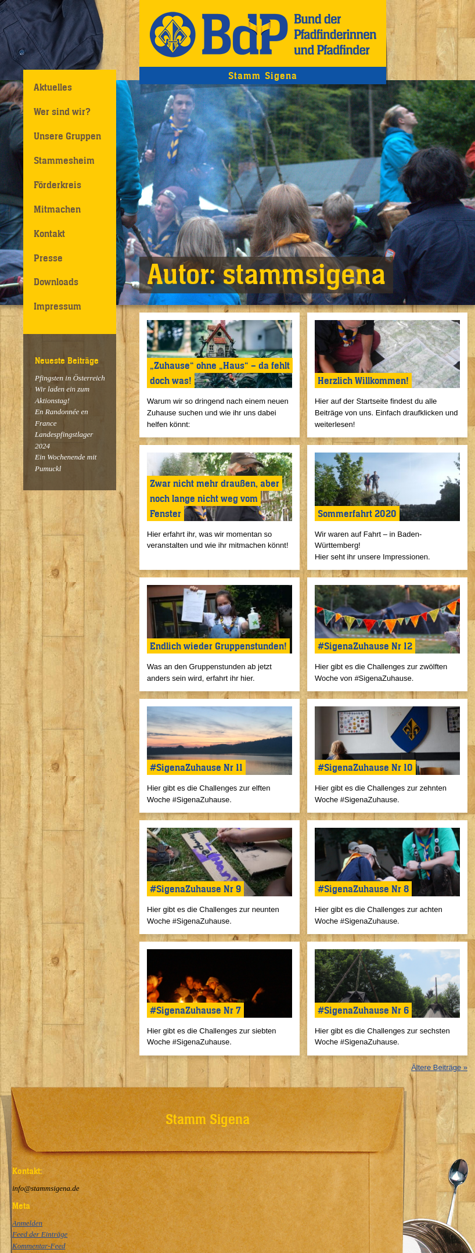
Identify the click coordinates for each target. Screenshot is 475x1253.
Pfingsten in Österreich (70, 378)
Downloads (56, 282)
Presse (48, 258)
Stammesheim (64, 160)
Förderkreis (57, 185)
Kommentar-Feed (38, 1245)
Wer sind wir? (62, 111)
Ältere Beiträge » (439, 1067)
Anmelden (27, 1223)
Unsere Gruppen (67, 136)
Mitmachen (57, 209)
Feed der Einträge (39, 1234)
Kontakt (49, 233)
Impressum (57, 306)
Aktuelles (53, 87)
